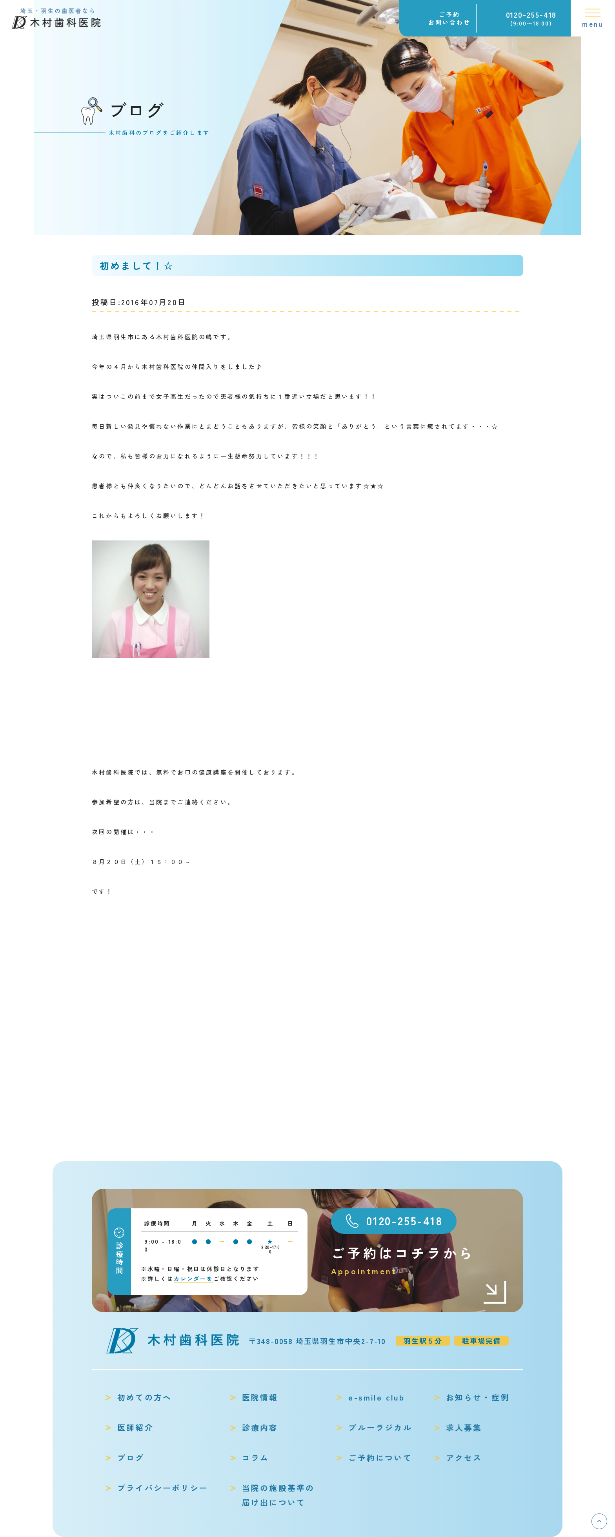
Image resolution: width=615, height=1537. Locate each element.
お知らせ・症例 (477, 1397)
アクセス (464, 1457)
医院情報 (260, 1397)
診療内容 (260, 1427)
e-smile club (376, 1397)
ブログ (131, 1457)
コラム (255, 1457)
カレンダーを (193, 1278)
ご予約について (380, 1457)
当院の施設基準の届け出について (278, 1495)
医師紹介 (135, 1427)
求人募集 (464, 1427)
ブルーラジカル (380, 1427)
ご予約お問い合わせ (449, 18)
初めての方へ (144, 1397)
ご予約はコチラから (419, 1260)
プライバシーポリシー (162, 1487)
